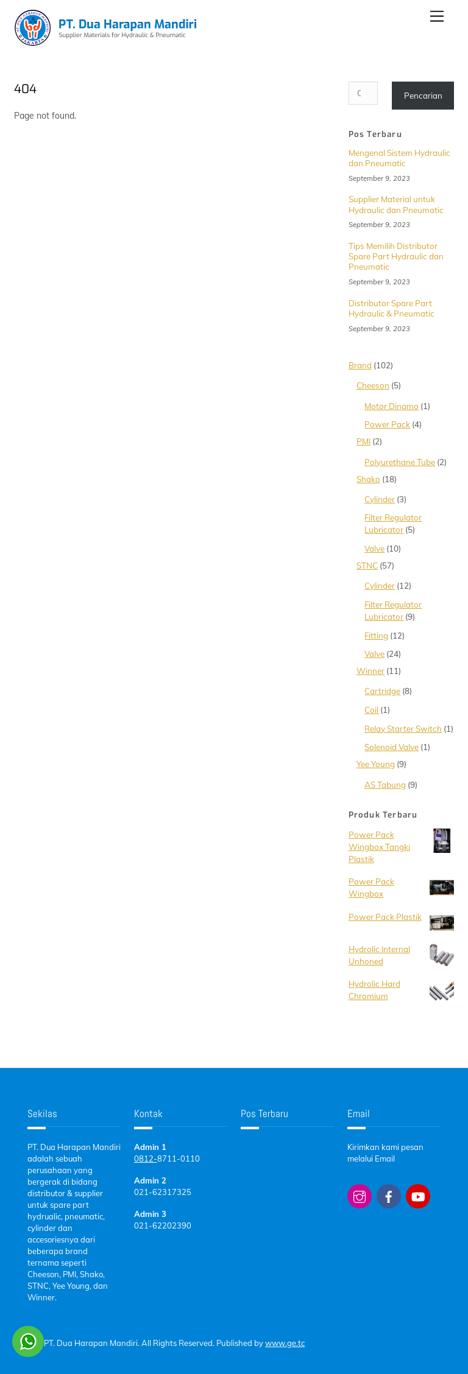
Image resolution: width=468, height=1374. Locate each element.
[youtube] (418, 1195)
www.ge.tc (285, 1343)
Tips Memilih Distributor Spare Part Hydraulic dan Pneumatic (396, 256)
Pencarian (423, 95)
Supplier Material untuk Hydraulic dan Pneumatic (396, 204)
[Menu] (437, 17)
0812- (145, 1158)
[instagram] (359, 1195)
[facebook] (389, 1195)
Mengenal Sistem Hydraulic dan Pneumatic (399, 158)
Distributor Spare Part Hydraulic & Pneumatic (391, 308)
